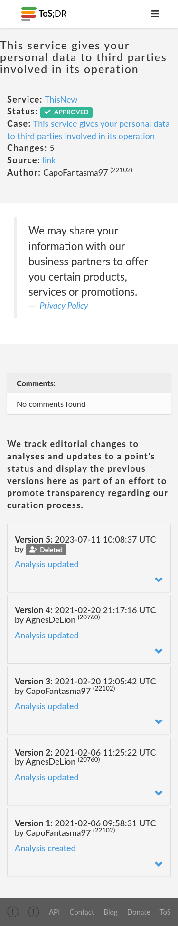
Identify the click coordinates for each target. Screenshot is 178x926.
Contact (81, 911)
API (54, 911)
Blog (110, 911)
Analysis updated (47, 564)
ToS (165, 911)
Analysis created (45, 847)
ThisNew (61, 99)
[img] (13, 911)
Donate (138, 911)
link (49, 160)
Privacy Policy (64, 305)
